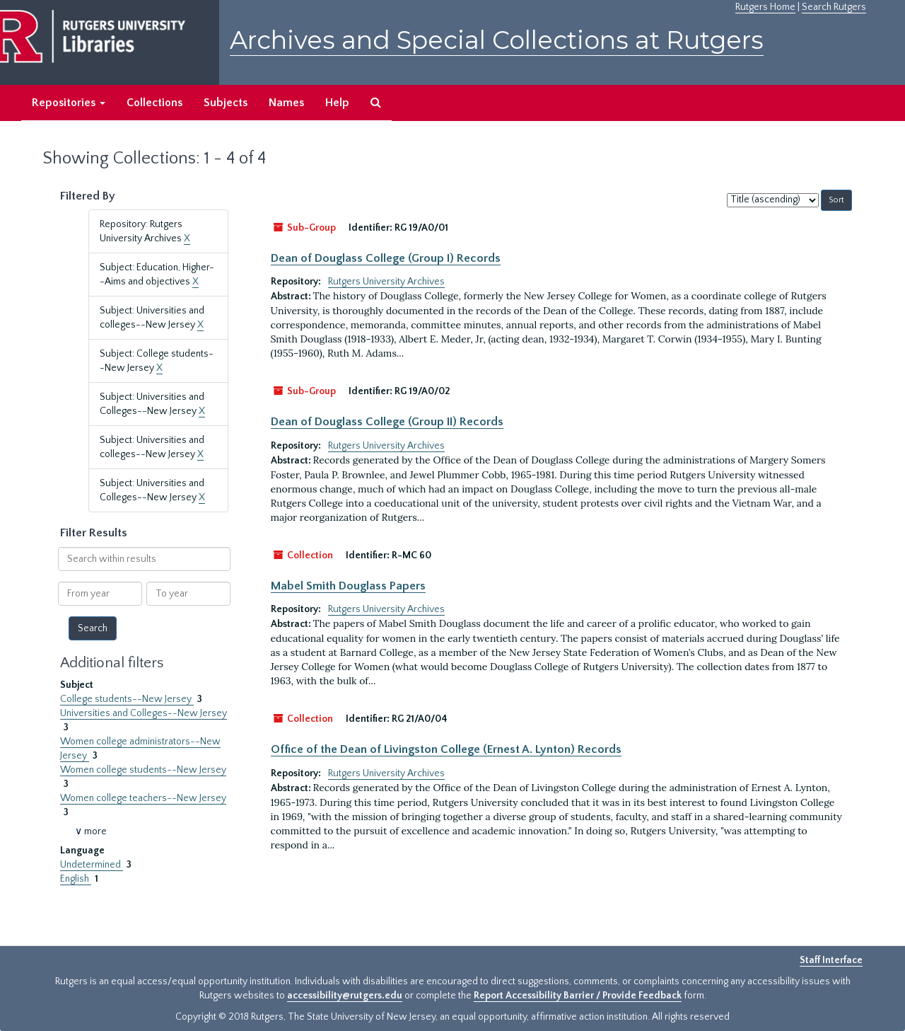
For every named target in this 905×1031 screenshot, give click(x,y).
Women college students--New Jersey (143, 770)
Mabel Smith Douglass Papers (348, 586)
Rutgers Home (765, 7)
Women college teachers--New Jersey (143, 798)
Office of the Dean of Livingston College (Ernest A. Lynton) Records (446, 749)
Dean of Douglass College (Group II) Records (387, 421)
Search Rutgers (834, 7)
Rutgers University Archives (386, 281)
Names (286, 102)
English (75, 879)
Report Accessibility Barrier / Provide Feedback (578, 995)
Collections (154, 102)
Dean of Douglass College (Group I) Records (386, 258)
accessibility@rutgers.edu (344, 995)
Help (337, 102)
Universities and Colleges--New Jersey (143, 713)
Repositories (68, 102)
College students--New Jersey (127, 699)
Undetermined (91, 864)
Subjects (225, 102)
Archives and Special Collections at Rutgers (497, 40)
